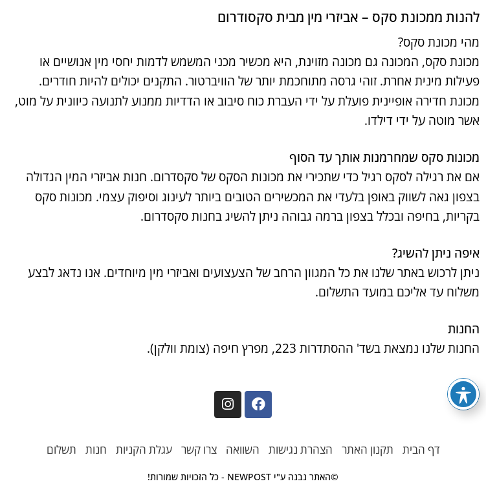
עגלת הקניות (144, 449)
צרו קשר (199, 449)
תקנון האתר (367, 449)
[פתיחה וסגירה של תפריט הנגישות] (463, 394)
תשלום (61, 449)
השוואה (243, 449)
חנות (96, 449)
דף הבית (421, 449)
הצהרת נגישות (301, 449)
